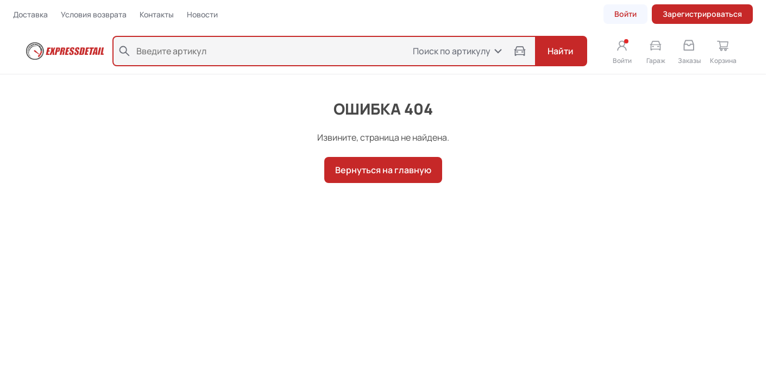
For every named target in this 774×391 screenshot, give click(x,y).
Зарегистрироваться (702, 14)
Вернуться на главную (383, 170)
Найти (561, 51)
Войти (625, 14)
